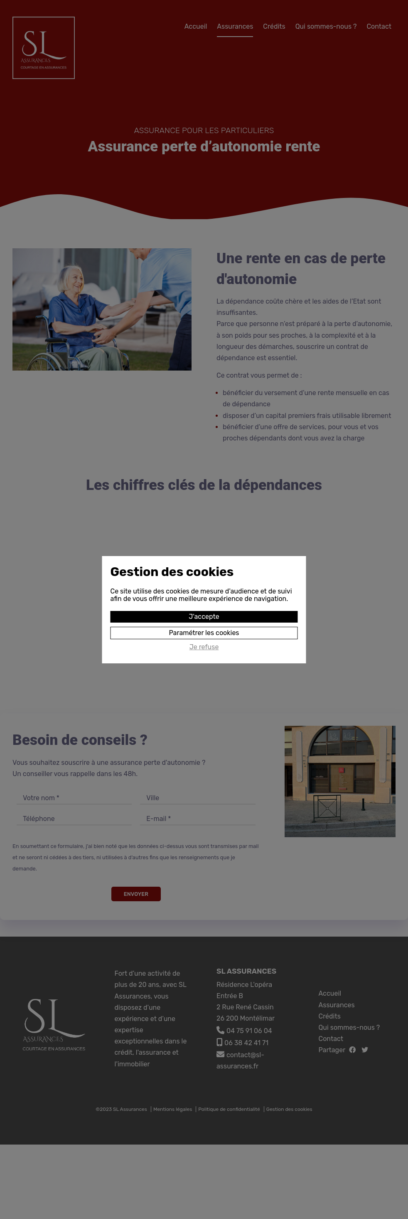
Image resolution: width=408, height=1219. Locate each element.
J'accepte (204, 617)
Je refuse (204, 647)
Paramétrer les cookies (204, 633)
